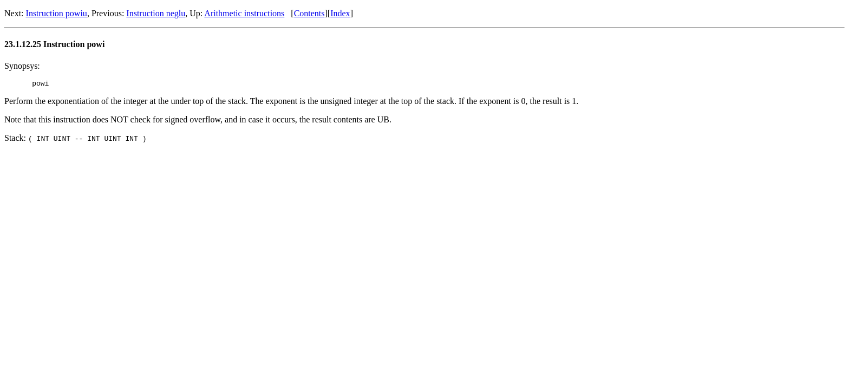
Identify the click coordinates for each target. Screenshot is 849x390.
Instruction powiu (56, 13)
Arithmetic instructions (244, 13)
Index (340, 13)
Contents (309, 13)
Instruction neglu (155, 13)
